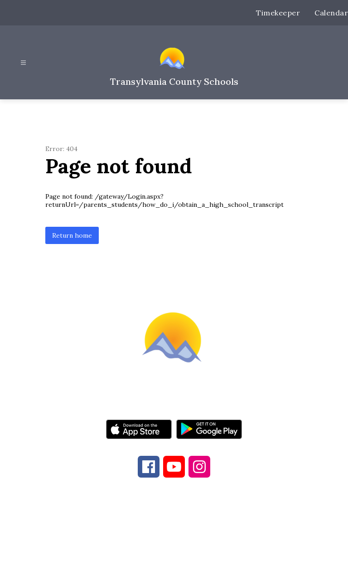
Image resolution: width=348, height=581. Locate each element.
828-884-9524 (241, 532)
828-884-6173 (160, 532)
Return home (72, 235)
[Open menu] (23, 63)
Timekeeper (278, 12)
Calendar (331, 12)
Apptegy (193, 568)
